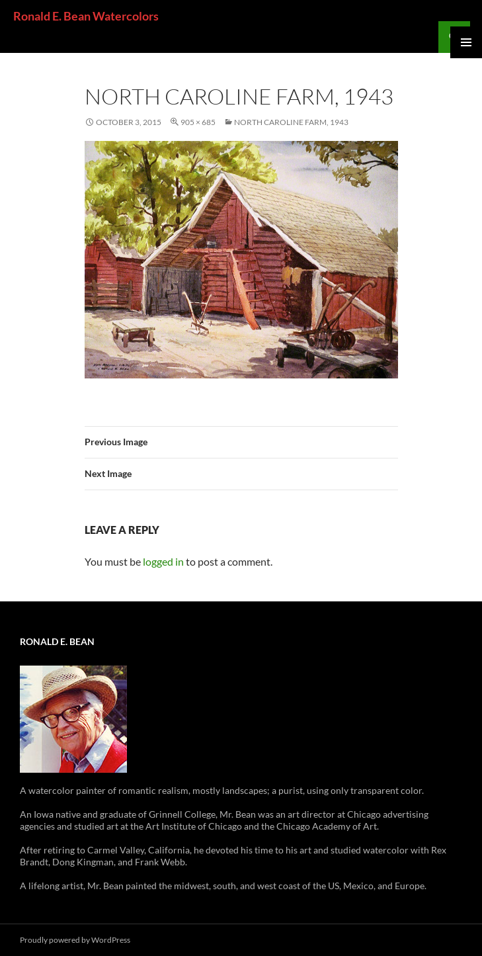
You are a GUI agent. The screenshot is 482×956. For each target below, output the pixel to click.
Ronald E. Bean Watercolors (86, 16)
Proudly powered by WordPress (75, 940)
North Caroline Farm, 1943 (291, 122)
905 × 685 (198, 122)
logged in (163, 561)
